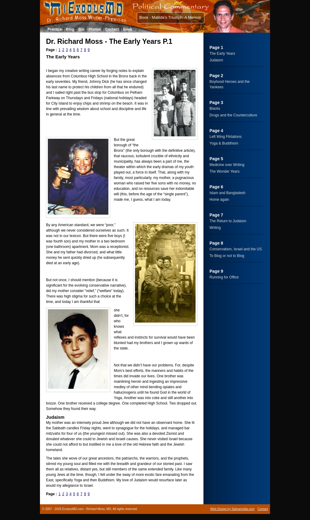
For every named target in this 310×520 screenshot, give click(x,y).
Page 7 (216, 215)
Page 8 (216, 243)
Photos (95, 29)
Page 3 (216, 102)
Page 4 (216, 130)
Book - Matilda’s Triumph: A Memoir (170, 17)
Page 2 (216, 75)
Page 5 (216, 158)
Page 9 (216, 271)
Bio (81, 29)
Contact (112, 29)
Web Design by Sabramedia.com (232, 509)
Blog (70, 29)
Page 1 (216, 47)
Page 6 (216, 186)
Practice (55, 29)
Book (127, 29)
